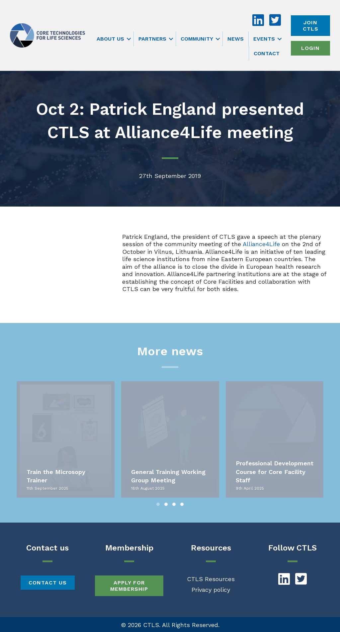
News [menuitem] (235, 39)
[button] (128, 39)
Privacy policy (211, 589)
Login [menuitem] (310, 48)
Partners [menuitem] (152, 39)
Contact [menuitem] (267, 53)
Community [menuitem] (197, 39)
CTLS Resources (211, 578)
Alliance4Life (261, 243)
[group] (65, 439)
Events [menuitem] (264, 39)
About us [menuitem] (110, 39)
